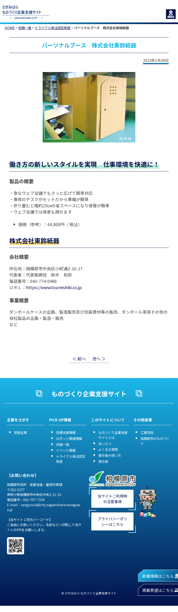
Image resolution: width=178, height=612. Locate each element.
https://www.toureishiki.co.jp (54, 287)
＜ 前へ (79, 359)
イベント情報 (66, 450)
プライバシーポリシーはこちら (112, 521)
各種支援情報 (66, 432)
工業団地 (146, 432)
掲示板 (103, 461)
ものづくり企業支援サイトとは (112, 435)
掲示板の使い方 (109, 455)
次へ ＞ (99, 359)
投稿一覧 (24, 27)
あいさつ (104, 443)
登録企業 (20, 432)
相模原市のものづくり (155, 441)
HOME (10, 27)
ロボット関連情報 (69, 438)
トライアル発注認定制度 (52, 27)
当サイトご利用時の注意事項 (112, 498)
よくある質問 (108, 449)
